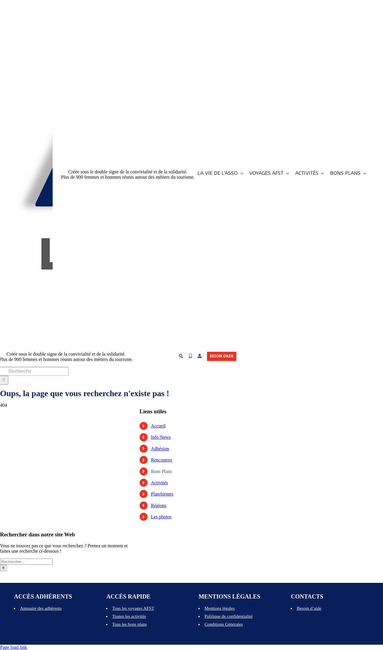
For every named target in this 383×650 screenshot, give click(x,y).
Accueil (158, 425)
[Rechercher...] (26, 562)
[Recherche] (181, 356)
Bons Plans (161, 471)
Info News (161, 437)
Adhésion (160, 448)
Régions (158, 505)
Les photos (161, 516)
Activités (159, 482)
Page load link (13, 647)
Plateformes (162, 493)
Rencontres (161, 459)
